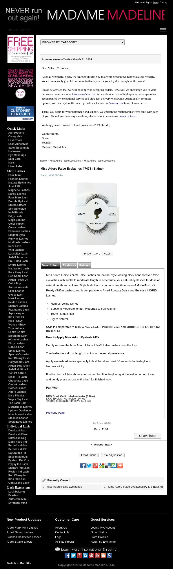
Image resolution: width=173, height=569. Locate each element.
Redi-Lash (14, 246)
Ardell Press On (18, 279)
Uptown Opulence (19, 410)
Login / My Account (103, 527)
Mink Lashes (16, 298)
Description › (50, 265)
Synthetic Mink (17, 502)
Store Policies (99, 537)
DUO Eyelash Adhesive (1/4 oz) (66, 398)
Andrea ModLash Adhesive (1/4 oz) (68, 400)
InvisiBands (15, 212)
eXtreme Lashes (18, 339)
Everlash (13, 495)
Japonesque (16, 313)
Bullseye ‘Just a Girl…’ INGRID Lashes (97, 327)
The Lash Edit (17, 403)
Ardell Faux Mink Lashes (22, 527)
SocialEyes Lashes (20, 421)
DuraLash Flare (17, 434)
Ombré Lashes (17, 384)
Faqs (58, 537)
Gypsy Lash (15, 294)
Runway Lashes (18, 238)
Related (84, 265)
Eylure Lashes (17, 264)
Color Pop (14, 283)
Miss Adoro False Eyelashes (65, 160)
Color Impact (16, 223)
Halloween (14, 151)
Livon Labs (15, 166)
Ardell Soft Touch (19, 365)
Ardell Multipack (18, 369)
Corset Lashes (17, 388)
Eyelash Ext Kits (18, 460)
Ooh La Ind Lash (18, 482)
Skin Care (14, 158)
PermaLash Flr (17, 449)
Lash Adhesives (18, 143)
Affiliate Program (65, 541)
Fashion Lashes (18, 178)
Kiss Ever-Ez (16, 317)
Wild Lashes (16, 249)
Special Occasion (19, 354)
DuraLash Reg (17, 438)
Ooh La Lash (16, 347)
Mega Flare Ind (17, 441)
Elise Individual (17, 456)
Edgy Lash (15, 216)
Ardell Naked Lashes (20, 532)
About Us (61, 527)
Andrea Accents (18, 287)
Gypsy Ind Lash (18, 464)
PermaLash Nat (17, 445)
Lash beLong (16, 491)
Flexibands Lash (18, 309)
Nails (11, 162)
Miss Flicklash (17, 395)
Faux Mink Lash (18, 197)
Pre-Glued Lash (18, 261)
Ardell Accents (17, 257)
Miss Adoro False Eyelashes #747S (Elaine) (135, 486)
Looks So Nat (16, 332)
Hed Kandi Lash (18, 276)
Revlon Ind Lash (18, 471)
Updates (34, 519)
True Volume (16, 328)
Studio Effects (17, 205)
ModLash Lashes (19, 242)
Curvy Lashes (17, 227)
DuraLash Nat (16, 430)
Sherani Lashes (18, 305)
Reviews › (69, 265)
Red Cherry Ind (17, 475)
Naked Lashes (17, 193)
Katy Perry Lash (18, 272)
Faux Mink (14, 175)
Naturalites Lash (18, 268)
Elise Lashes (16, 291)
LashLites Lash (17, 253)
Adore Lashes (17, 391)
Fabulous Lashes (19, 231)
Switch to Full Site (19, 563)
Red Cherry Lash (18, 358)
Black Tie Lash (17, 376)
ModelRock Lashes (20, 406)
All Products (16, 132)
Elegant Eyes (16, 234)
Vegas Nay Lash (18, 399)
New (10, 519)
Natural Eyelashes (19, 182)
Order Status (99, 532)
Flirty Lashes (16, 343)
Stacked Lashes (18, 418)
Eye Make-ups (17, 155)
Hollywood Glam (18, 362)
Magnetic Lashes (19, 190)
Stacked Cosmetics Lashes (24, 537)
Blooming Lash (17, 335)
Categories (15, 136)
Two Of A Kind (17, 373)
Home (43, 160)
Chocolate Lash (18, 380)
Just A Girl (15, 186)
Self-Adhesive (17, 208)
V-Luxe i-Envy (17, 324)
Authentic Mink (17, 499)
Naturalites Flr (17, 452)
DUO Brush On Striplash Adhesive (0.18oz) (70, 396)
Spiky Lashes (16, 350)
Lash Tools (15, 140)
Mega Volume (16, 220)
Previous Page (55, 412)
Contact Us (62, 532)
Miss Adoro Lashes (20, 414)
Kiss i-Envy (15, 320)
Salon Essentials (18, 147)
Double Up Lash (18, 201)
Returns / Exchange (103, 541)
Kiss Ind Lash (16, 479)
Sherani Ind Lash (19, 467)
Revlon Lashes (17, 302)
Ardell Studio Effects (20, 541)
